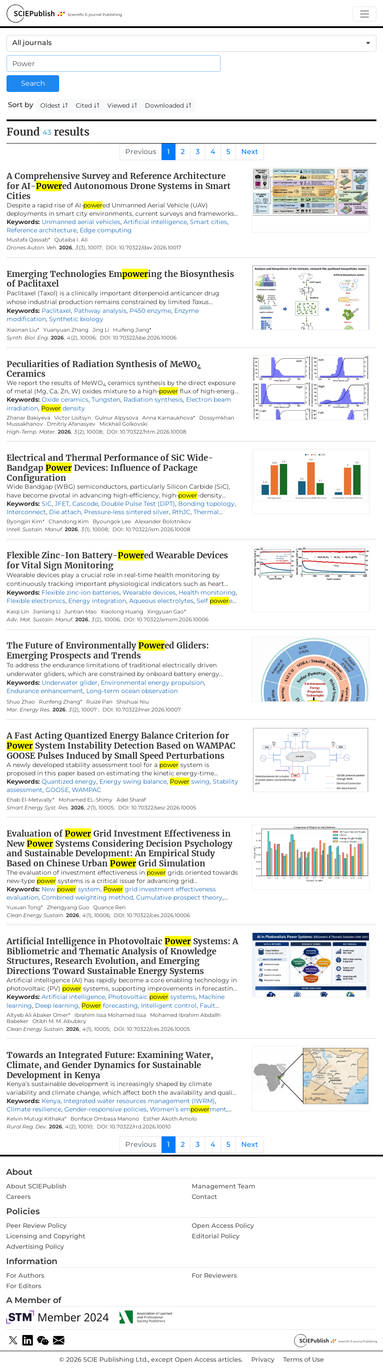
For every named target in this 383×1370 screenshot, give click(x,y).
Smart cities (208, 222)
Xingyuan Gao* (166, 611)
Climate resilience (34, 1109)
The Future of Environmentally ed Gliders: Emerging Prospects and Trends (108, 650)
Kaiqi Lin (18, 611)
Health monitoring (207, 592)
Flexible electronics (36, 601)
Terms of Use (303, 1359)
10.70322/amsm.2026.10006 (172, 619)
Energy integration (97, 601)
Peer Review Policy (36, 1226)
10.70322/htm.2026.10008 (153, 432)
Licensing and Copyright (45, 1236)
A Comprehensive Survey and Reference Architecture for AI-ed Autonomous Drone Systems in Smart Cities (119, 186)
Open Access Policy (223, 1226)
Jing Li (100, 329)
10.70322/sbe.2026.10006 (144, 338)
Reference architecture (42, 230)
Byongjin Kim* (26, 521)
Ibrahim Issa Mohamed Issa (110, 1015)
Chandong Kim (69, 521)
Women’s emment (188, 1109)
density (63, 408)
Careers (18, 1197)
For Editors (23, 1286)
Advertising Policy (35, 1247)
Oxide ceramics (65, 399)
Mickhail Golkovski (123, 423)
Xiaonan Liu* (23, 329)
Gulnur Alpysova (116, 417)
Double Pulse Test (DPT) (138, 504)
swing (190, 781)
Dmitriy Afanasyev (71, 423)
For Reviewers (214, 1275)
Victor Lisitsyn (72, 417)
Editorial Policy (215, 1236)
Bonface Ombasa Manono (104, 1118)
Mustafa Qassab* (28, 239)
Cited (88, 105)
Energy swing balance (133, 781)
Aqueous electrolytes (161, 601)
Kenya (51, 1101)
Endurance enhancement (45, 691)
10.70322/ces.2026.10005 (158, 1029)
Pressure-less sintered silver (126, 512)
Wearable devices (149, 592)
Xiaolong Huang (122, 611)
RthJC (181, 512)
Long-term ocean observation (132, 691)
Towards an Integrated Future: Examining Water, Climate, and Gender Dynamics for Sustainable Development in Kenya (110, 1065)
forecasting (109, 1005)
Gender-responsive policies (105, 1109)
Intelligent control (169, 1005)
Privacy (262, 1359)
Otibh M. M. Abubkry (60, 1021)
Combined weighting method (87, 897)
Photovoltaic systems (152, 997)
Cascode (85, 504)
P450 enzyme (150, 311)
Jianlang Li (46, 611)
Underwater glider (70, 683)
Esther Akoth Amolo (170, 1118)
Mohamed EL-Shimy (85, 799)
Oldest (54, 105)
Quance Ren (109, 907)
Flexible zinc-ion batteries (80, 592)
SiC (47, 504)
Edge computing (106, 230)
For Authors (25, 1275)
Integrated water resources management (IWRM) (139, 1101)
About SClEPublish (36, 1186)
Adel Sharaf (131, 799)
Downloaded (168, 105)
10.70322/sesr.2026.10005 (163, 808)
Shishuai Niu (132, 701)
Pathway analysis (100, 311)
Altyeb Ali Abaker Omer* (38, 1015)
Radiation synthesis (153, 399)
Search (33, 83)
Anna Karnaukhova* (168, 417)
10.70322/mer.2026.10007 (148, 710)
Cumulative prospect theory (179, 897)
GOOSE (57, 790)
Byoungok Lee (112, 521)
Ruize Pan (99, 701)
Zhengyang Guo (68, 907)
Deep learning (56, 1005)
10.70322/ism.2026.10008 (158, 529)
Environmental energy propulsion (152, 683)
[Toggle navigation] (364, 14)
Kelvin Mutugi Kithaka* (37, 1118)
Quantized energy (69, 781)
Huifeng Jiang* (132, 329)
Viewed (122, 105)
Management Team (223, 1186)
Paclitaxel (56, 311)
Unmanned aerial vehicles (81, 222)
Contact (204, 1197)
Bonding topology (206, 504)
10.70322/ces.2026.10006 (158, 915)
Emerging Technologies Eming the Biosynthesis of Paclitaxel (120, 279)
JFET (62, 504)
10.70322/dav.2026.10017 (150, 247)
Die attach (65, 512)
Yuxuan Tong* (25, 907)
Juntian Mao (80, 611)
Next (249, 151)
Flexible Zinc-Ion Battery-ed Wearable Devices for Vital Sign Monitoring (117, 560)
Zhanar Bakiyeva (28, 417)
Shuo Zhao (21, 701)
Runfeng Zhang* (60, 701)
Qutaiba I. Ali (71, 239)
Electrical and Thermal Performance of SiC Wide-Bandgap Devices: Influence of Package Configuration (110, 467)
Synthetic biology (76, 319)
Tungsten (105, 399)
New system (71, 889)
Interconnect (26, 512)
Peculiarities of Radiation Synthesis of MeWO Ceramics (104, 369)
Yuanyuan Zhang (65, 329)
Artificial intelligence (155, 222)
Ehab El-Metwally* (31, 799)
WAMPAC (86, 790)
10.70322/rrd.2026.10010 (140, 1127)
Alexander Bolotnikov (163, 521)
